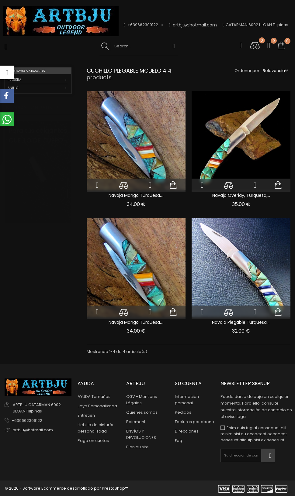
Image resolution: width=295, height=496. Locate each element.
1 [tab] (67, 176)
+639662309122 (27, 420)
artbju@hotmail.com (193, 25)
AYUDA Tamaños (94, 396)
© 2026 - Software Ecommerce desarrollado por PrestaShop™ (66, 488)
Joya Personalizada (97, 406)
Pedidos (183, 412)
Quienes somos (142, 412)
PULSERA (14, 79)
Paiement (135, 422)
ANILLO (13, 88)
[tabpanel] (38, 183)
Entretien (86, 415)
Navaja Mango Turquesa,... (136, 195)
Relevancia (274, 71)
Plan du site (137, 447)
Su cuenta (188, 383)
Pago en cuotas (93, 440)
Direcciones (187, 431)
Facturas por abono (194, 422)
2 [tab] (67, 187)
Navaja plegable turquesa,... (241, 322)
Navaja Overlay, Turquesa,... (241, 195)
